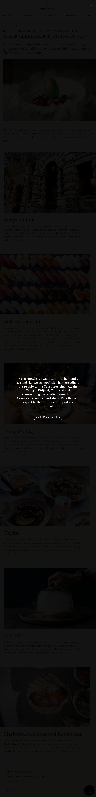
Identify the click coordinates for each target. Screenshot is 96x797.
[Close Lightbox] (91, 5)
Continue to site (48, 417)
